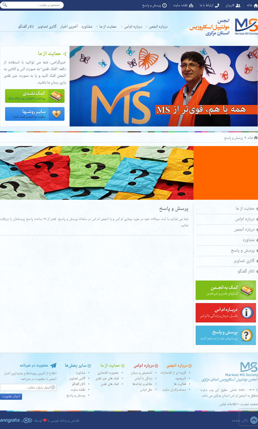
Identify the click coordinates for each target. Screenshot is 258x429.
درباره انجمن (158, 26)
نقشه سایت (180, 5)
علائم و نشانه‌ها (142, 384)
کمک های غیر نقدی (107, 378)
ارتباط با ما (206, 5)
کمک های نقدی (110, 384)
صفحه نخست (249, 404)
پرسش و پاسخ (151, 5)
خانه (249, 5)
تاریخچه (180, 378)
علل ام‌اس (146, 390)
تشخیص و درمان (141, 373)
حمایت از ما (108, 26)
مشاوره (86, 26)
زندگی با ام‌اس (143, 378)
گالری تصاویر (47, 26)
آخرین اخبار (69, 26)
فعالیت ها (180, 384)
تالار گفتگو (26, 26)
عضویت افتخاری (108, 373)
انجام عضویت (11, 396)
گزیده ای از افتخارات (173, 373)
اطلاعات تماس (228, 404)
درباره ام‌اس (133, 26)
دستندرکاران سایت (174, 390)
